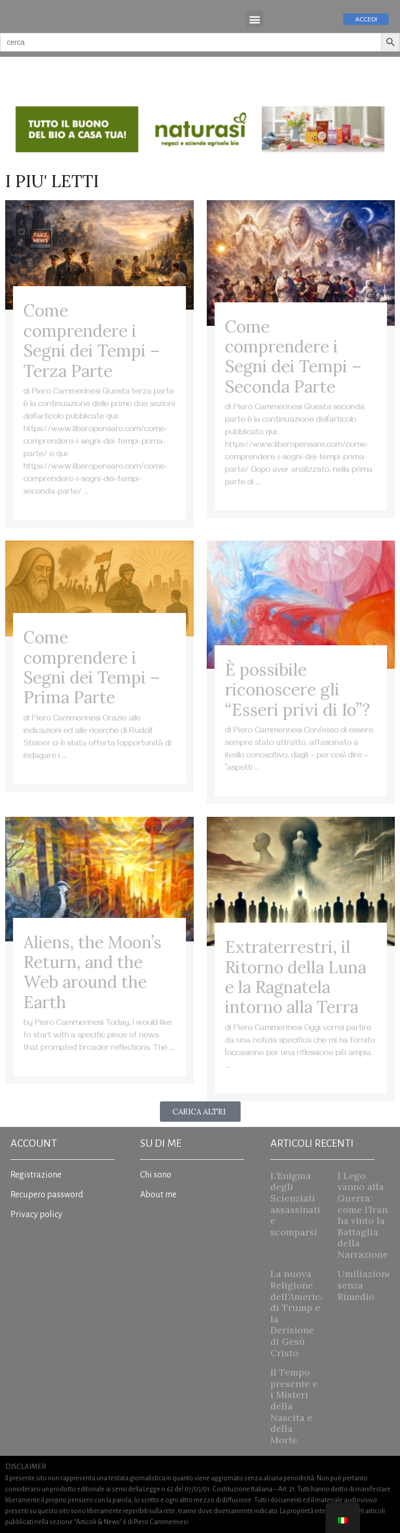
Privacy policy (36, 1214)
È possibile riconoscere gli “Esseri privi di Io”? (297, 689)
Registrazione (35, 1175)
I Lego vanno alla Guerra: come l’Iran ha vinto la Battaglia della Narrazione (363, 1215)
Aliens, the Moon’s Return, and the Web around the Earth (92, 972)
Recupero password (46, 1194)
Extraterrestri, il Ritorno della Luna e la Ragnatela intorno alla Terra (295, 976)
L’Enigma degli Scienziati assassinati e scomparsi (295, 1204)
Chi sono (155, 1175)
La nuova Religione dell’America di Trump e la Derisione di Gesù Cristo (298, 1313)
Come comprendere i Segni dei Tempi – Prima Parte (91, 667)
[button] (254, 19)
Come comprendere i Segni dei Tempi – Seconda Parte (293, 356)
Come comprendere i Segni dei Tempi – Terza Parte (91, 340)
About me (158, 1194)
